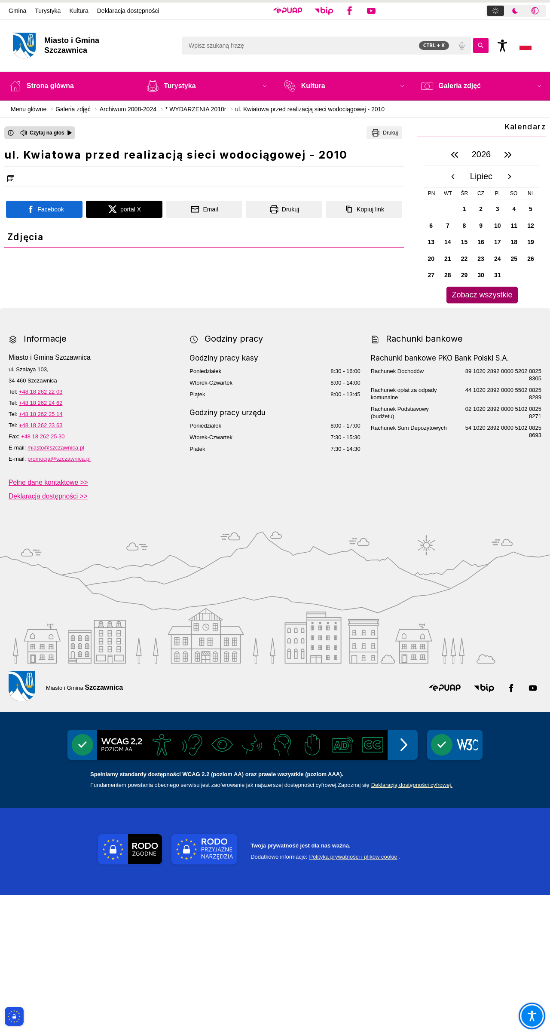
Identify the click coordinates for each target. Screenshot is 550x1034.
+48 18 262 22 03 (41, 531)
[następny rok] (507, 154)
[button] (287, 10)
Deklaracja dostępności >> (48, 635)
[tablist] (516, 11)
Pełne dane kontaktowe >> (48, 621)
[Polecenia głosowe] (462, 45)
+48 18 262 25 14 (41, 553)
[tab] (495, 11)
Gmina (17, 10)
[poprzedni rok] (454, 154)
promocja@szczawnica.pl (59, 598)
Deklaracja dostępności (128, 10)
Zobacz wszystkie (482, 295)
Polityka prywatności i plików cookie (353, 996)
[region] (481, 224)
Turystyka (48, 10)
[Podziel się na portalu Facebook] (44, 209)
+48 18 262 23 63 (41, 564)
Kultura (78, 10)
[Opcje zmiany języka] (525, 45)
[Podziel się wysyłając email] (204, 209)
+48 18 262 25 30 (43, 575)
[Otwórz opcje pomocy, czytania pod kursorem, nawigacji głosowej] (532, 1016)
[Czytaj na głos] (46, 132)
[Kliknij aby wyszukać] (481, 45)
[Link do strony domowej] (93, 45)
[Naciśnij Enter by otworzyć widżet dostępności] (502, 45)
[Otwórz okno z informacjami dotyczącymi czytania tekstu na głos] (10, 132)
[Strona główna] (69, 86)
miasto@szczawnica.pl (56, 587)
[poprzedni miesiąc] (452, 176)
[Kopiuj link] (364, 209)
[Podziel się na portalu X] (124, 209)
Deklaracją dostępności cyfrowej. (411, 924)
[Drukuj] (384, 132)
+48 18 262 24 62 (41, 542)
